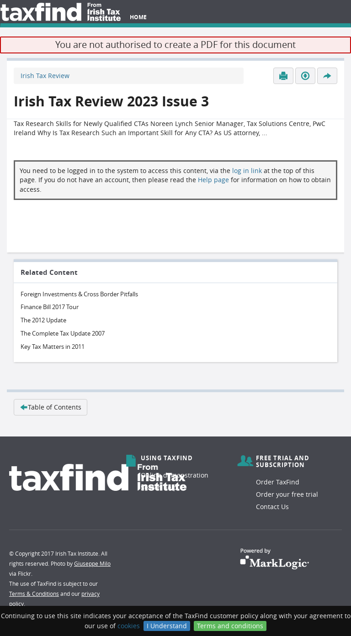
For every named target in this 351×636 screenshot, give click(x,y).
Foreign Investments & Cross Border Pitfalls (79, 294)
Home (138, 17)
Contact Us (272, 506)
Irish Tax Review (45, 75)
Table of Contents (50, 407)
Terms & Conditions (34, 593)
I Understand (167, 625)
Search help (159, 487)
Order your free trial (287, 494)
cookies (128, 625)
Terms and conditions (230, 625)
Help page (213, 179)
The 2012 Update (43, 320)
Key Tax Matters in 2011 (53, 346)
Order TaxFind (277, 482)
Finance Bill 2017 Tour (50, 307)
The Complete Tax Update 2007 (63, 333)
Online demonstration (174, 475)
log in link (247, 170)
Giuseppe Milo (92, 563)
